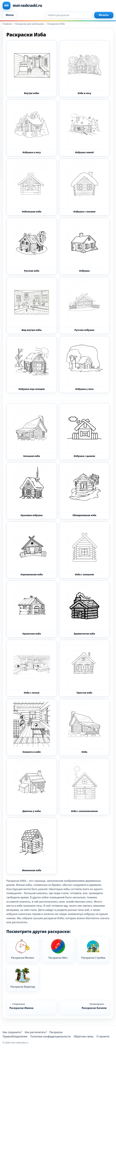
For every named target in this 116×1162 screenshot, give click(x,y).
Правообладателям (15, 1036)
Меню (10, 15)
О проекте (102, 1036)
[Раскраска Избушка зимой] (84, 127)
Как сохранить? (12, 1032)
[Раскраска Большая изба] (31, 431)
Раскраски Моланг (22, 949)
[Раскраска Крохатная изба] (31, 609)
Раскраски (56, 1032)
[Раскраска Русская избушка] (84, 305)
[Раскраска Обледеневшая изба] (84, 490)
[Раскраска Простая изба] (84, 668)
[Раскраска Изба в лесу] (84, 68)
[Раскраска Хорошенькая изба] (31, 549)
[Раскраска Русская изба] (31, 246)
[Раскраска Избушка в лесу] (31, 127)
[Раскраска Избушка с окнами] (84, 187)
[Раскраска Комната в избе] (31, 727)
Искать (104, 15)
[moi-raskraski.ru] (58, 5)
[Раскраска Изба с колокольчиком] (84, 786)
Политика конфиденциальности (50, 1036)
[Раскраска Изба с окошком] (84, 549)
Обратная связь (84, 1036)
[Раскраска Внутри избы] (31, 68)
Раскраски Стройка (93, 949)
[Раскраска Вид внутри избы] (31, 305)
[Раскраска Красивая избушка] (31, 490)
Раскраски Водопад (22, 977)
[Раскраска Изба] (84, 727)
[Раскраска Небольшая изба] (31, 187)
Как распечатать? (36, 1032)
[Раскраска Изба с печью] (31, 668)
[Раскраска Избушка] (84, 246)
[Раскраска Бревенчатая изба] (84, 609)
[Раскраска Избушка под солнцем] (31, 364)
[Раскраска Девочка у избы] (31, 786)
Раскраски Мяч (58, 949)
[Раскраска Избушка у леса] (84, 364)
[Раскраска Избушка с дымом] (84, 431)
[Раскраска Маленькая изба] (31, 845)
